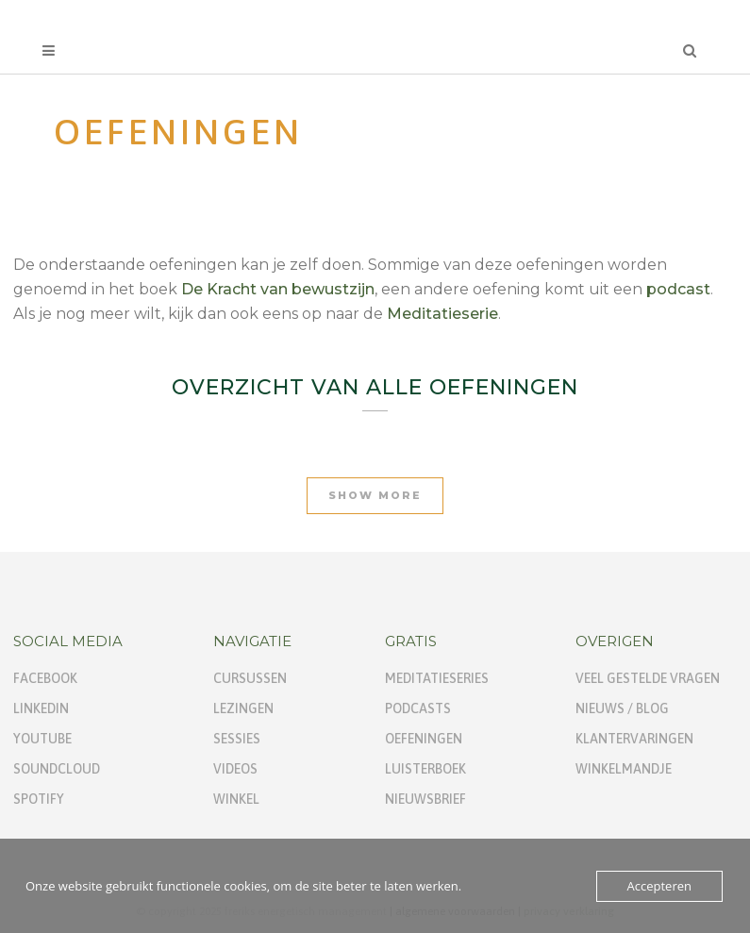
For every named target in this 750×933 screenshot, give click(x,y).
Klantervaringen (634, 738)
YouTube (42, 738)
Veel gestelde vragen (647, 678)
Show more (375, 495)
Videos (235, 768)
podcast (678, 289)
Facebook (45, 678)
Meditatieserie (442, 314)
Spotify (38, 799)
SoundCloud (56, 768)
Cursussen (250, 678)
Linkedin (41, 708)
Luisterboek (425, 768)
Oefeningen (423, 738)
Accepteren (659, 885)
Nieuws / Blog (622, 708)
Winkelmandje (623, 768)
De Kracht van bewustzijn (278, 289)
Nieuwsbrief (425, 799)
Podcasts (418, 708)
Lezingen (243, 708)
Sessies (236, 738)
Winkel (236, 799)
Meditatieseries (437, 678)
